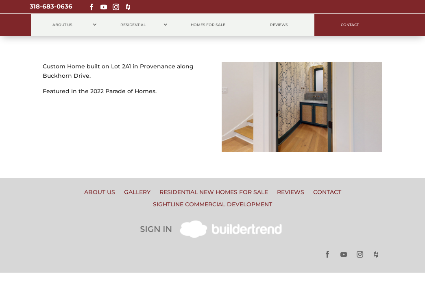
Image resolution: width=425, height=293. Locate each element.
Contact (350, 24)
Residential (133, 24)
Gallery (137, 192)
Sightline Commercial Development (212, 204)
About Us (62, 24)
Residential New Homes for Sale (213, 192)
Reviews (279, 24)
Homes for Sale (208, 24)
